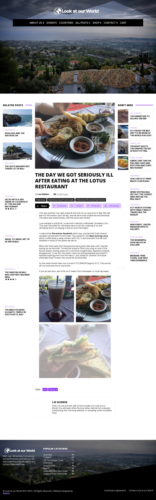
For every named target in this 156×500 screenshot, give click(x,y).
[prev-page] (119, 268)
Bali (45, 389)
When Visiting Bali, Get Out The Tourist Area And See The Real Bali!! (141, 195)
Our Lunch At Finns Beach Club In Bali (140, 179)
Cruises (133, 128)
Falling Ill (53, 389)
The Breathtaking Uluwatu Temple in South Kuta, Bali (15, 312)
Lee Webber (43, 194)
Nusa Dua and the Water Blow (14, 134)
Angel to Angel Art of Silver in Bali (17, 240)
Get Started (136, 113)
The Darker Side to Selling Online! (140, 117)
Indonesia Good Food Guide (61, 200)
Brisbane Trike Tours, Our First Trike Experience (139, 258)
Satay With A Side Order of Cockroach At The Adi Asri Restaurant (16, 203)
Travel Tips (135, 143)
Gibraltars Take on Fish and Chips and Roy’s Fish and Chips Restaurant (140, 164)
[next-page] (123, 268)
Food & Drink (136, 158)
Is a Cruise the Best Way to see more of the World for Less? (140, 133)
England (134, 221)
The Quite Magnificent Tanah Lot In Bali (17, 167)
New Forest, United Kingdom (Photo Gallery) (140, 227)
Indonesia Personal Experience (90, 200)
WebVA (6, 493)
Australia (134, 205)
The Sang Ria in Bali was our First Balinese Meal (17, 274)
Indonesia (10, 130)
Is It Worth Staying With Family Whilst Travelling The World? (140, 211)
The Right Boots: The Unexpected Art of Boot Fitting (140, 148)
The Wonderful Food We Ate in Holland (138, 242)
